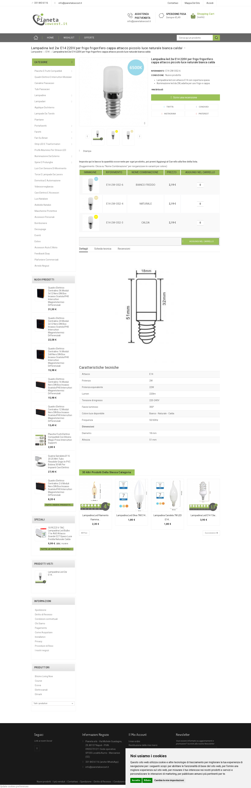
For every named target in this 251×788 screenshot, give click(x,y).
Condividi (202, 107)
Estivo (38, 241)
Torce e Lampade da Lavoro (49, 174)
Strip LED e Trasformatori (47, 144)
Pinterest (202, 113)
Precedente (87, 136)
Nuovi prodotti (44, 279)
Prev (85, 533)
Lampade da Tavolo (45, 113)
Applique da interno (44, 107)
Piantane (39, 119)
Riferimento (157, 71)
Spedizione (40, 610)
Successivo (139, 136)
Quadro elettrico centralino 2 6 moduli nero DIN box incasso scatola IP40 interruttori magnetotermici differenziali (60, 487)
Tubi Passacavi (42, 89)
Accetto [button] (136, 780)
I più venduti (59, 781)
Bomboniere (41, 223)
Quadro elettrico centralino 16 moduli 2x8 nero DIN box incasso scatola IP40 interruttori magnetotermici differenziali (58, 357)
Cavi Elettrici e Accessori (47, 192)
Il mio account (137, 734)
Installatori (40, 637)
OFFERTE (89, 37)
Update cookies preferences (14, 786)
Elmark (38, 694)
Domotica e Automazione (48, 180)
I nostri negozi (42, 650)
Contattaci (173, 3)
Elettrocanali (41, 690)
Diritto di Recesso (43, 614)
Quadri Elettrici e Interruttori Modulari (53, 77)
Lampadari (40, 101)
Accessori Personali (44, 217)
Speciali (39, 519)
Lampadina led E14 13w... (204, 515)
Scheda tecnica (102, 248)
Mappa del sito (192, 3)
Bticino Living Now (44, 676)
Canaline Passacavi (44, 83)
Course (38, 681)
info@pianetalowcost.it (70, 3)
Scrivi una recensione (185, 97)
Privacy (38, 641)
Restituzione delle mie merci (143, 745)
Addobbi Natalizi (43, 205)
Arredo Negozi (42, 265)
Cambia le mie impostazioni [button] (169, 780)
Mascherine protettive (46, 211)
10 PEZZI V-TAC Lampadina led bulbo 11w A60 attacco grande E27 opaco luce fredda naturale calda (60, 533)
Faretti (38, 132)
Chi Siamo (40, 623)
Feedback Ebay (42, 253)
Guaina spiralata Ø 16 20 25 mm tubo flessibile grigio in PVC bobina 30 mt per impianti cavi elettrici (59, 462)
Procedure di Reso (44, 646)
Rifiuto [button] (147, 780)
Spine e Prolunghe (44, 162)
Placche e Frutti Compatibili (48, 71)
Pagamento (41, 628)
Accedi (209, 3)
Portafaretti (41, 125)
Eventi (38, 235)
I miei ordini (134, 741)
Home (36, 37)
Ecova (38, 685)
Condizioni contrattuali (46, 619)
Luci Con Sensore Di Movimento (50, 168)
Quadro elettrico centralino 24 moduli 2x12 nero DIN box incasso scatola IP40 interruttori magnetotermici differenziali (58, 327)
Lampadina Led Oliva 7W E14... (131, 515)
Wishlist (69, 37)
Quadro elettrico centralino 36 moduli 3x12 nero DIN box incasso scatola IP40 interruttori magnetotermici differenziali (58, 296)
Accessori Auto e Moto (46, 247)
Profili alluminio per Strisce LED (50, 150)
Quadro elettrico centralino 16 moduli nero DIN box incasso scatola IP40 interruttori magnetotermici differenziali (60, 386)
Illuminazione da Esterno (47, 156)
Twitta (168, 107)
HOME (50, 37)
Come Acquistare (44, 632)
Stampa (87, 151)
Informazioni (42, 601)
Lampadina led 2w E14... (57, 573)
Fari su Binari (41, 138)
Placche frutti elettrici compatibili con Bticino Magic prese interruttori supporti (60, 438)
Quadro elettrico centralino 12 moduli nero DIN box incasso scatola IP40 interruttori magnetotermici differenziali (60, 413)
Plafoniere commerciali (46, 259)
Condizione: (157, 75)
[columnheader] (90, 172)
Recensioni (124, 248)
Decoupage (40, 229)
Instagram (168, 113)
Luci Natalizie (41, 199)
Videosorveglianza (44, 186)
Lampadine (40, 95)
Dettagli (83, 248)
